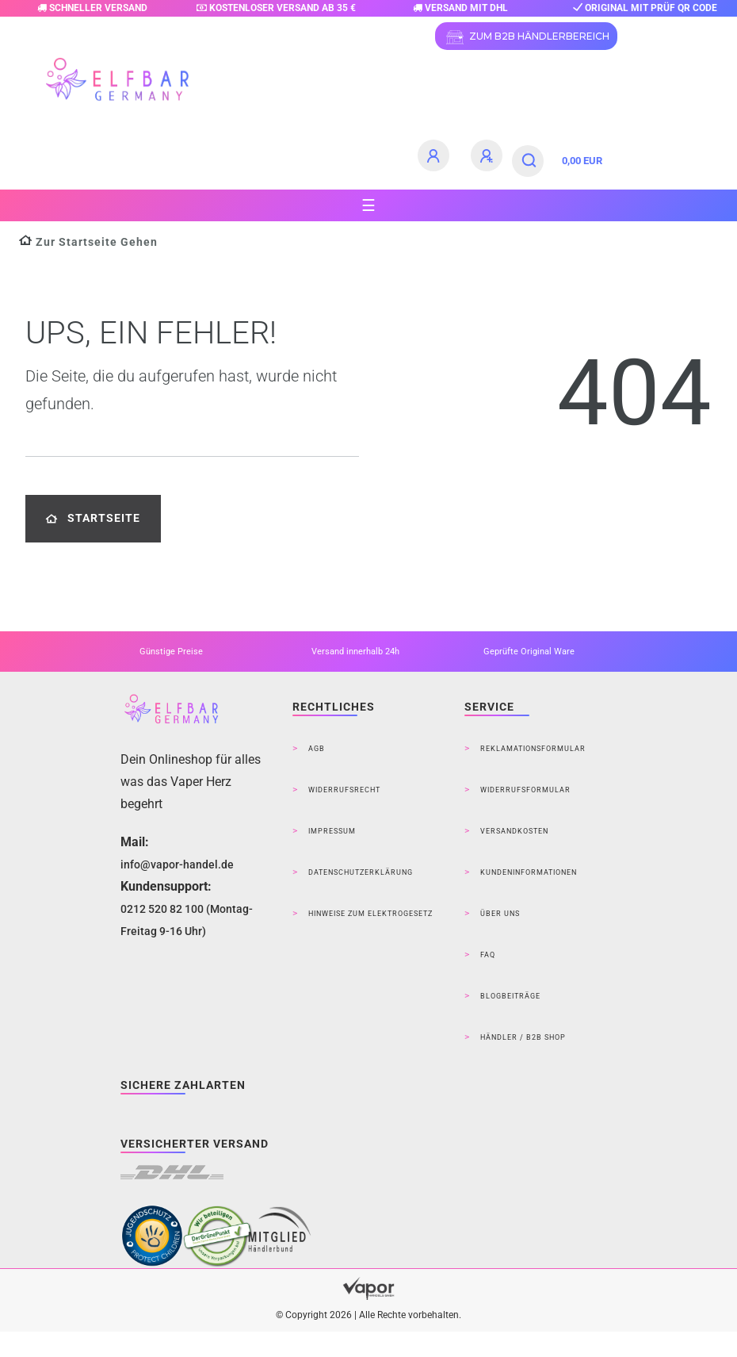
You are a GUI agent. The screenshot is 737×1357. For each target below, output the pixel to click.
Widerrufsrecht (344, 790)
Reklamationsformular (533, 749)
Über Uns (500, 914)
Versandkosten (514, 831)
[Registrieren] (489, 155)
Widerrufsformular (525, 790)
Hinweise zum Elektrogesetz (370, 914)
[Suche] (529, 161)
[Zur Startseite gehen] (88, 242)
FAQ (487, 955)
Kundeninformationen (528, 872)
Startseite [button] (93, 518)
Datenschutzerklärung (360, 872)
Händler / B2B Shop (523, 1037)
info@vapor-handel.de (177, 864)
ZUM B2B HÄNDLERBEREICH (526, 37)
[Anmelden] (436, 155)
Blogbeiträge (510, 996)
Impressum (332, 831)
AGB (316, 749)
